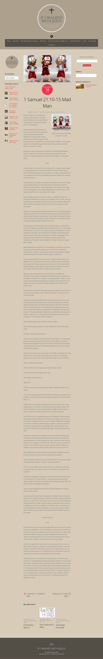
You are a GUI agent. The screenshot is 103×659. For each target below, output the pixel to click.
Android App (92, 41)
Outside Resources (75, 41)
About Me (16, 41)
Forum (85, 41)
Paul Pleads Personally (60, 626)
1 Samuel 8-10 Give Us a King (13, 99)
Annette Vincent (33, 112)
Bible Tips (43, 41)
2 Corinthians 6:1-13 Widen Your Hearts (13, 105)
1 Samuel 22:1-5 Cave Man (60, 595)
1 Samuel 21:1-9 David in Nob (36, 595)
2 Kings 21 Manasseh (12, 111)
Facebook (51, 45)
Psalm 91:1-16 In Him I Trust (13, 117)
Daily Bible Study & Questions (29, 41)
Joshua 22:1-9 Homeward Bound (13, 135)
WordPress (47, 654)
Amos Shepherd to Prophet (91, 85)
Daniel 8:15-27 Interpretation (13, 93)
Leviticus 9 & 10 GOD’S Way (14, 141)
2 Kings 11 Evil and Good (13, 128)
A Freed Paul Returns (28, 626)
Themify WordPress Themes (57, 654)
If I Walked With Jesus (51, 652)
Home (9, 41)
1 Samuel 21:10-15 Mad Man (47, 102)
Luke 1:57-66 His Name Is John (10, 87)
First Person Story (60, 112)
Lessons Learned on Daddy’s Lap (58, 41)
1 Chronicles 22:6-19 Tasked (13, 123)
